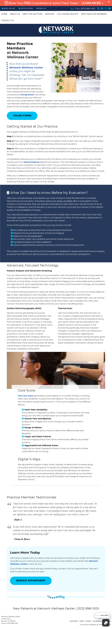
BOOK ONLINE (8, 8)
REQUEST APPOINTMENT (30, 581)
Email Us (41, 8)
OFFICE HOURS (26, 8)
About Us (15, 14)
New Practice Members (94, 14)
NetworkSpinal (31, 162)
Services (49, 14)
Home (4, 14)
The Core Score (25, 396)
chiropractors (27, 95)
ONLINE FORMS (22, 116)
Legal (81, 621)
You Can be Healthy (68, 14)
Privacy (88, 621)
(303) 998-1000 (88, 9)
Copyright (73, 621)
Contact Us (7, 20)
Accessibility (97, 621)
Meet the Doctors (32, 14)
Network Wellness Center (26, 67)
